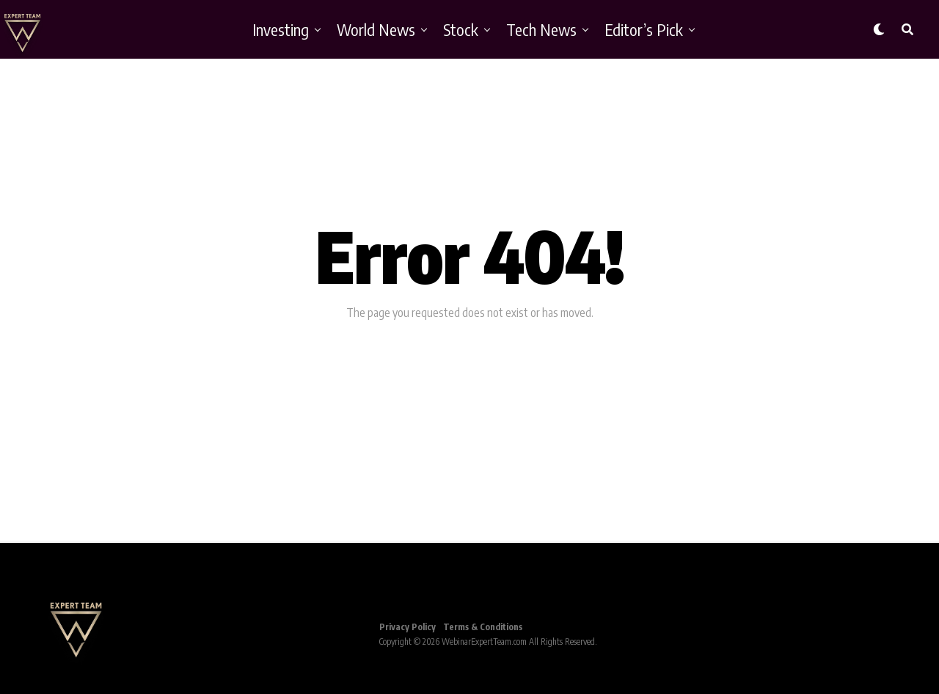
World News (376, 29)
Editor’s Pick (643, 29)
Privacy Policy (407, 626)
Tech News (541, 29)
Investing (280, 29)
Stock (460, 29)
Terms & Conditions (482, 626)
